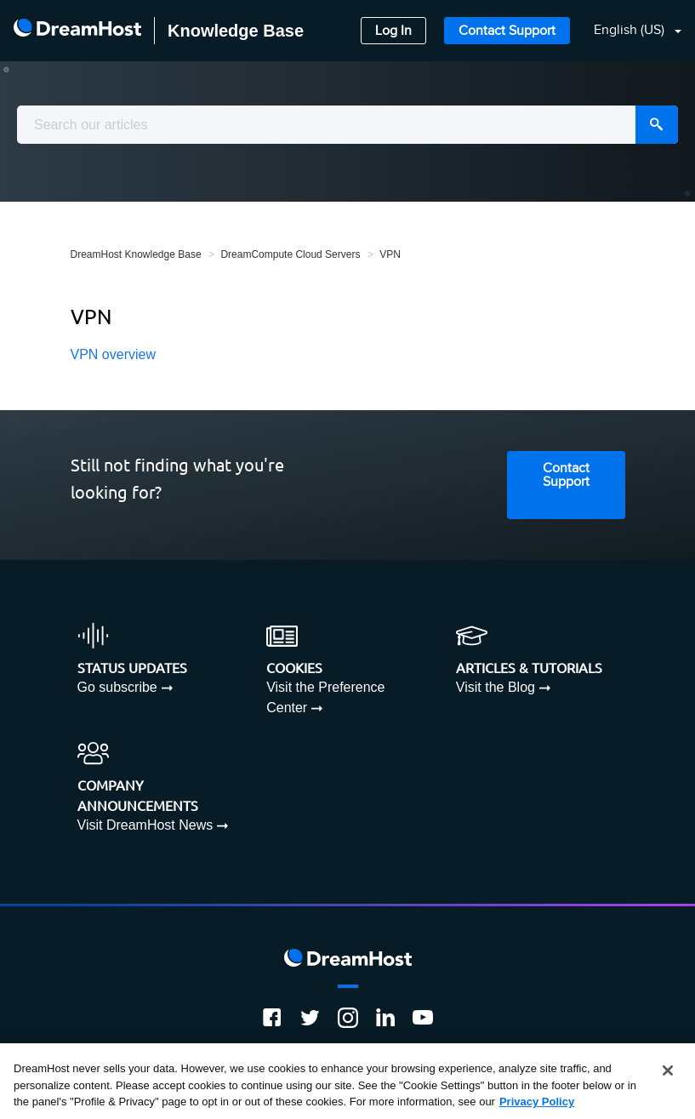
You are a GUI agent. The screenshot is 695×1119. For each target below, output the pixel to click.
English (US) (631, 30)
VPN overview (113, 354)
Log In (393, 31)
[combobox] (347, 125)
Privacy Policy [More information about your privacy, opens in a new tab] (536, 1101)
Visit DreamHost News (145, 825)
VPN (390, 254)
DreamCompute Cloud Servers (290, 254)
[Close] (667, 1070)
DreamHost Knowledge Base (136, 254)
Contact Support (507, 31)
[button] (627, 31)
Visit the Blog (495, 687)
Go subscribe (117, 687)
